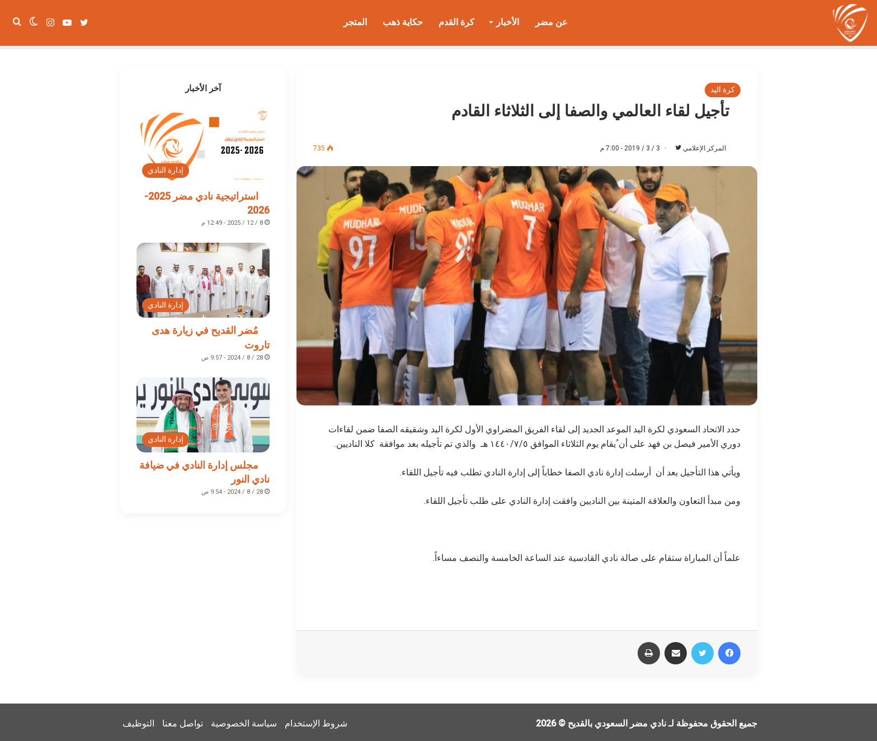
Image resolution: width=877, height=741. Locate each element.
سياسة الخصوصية (244, 720)
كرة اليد (722, 86)
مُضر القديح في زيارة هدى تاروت (211, 334)
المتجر (355, 22)
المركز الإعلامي (698, 145)
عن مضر (551, 22)
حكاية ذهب (403, 22)
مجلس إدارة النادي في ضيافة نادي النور (204, 469)
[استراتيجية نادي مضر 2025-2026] (203, 142)
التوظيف (138, 720)
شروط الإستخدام (316, 720)
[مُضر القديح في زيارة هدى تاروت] (203, 276)
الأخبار (507, 22)
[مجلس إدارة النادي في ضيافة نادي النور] (203, 411)
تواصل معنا (182, 720)
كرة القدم (456, 22)
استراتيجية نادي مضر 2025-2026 (207, 200)
